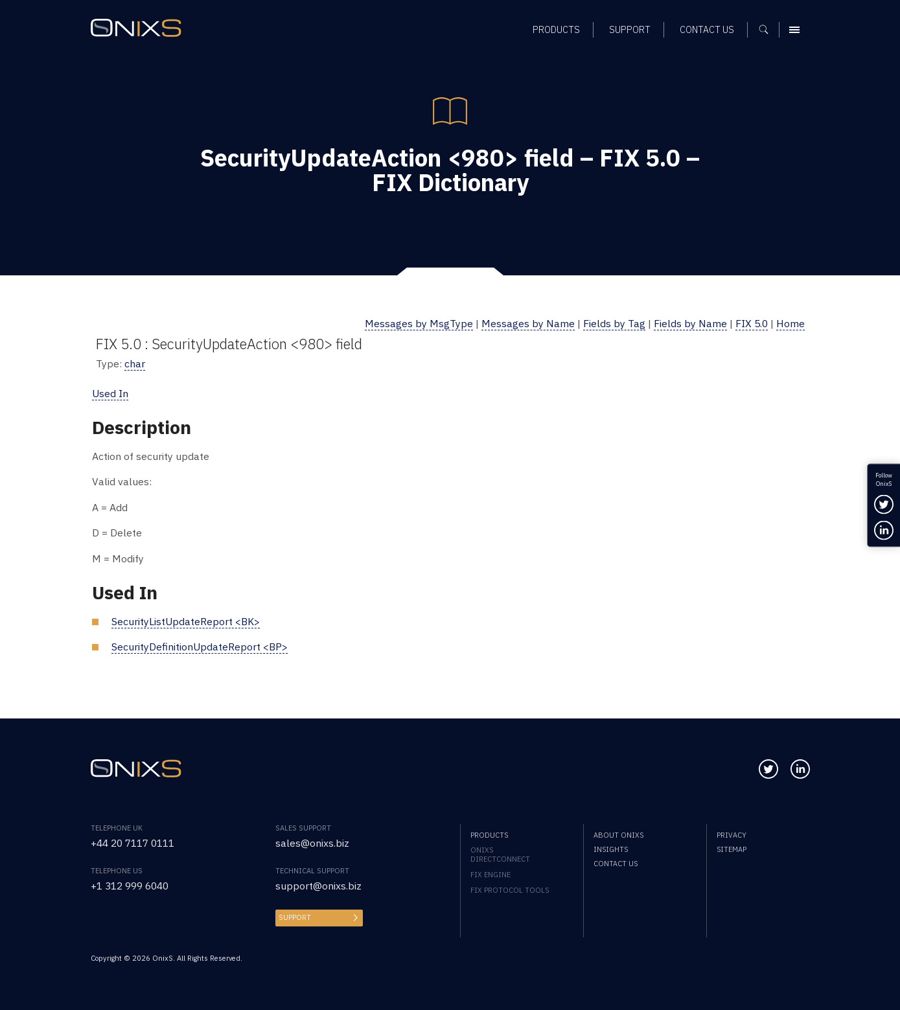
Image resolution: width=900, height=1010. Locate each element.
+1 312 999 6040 (129, 885)
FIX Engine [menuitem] (490, 874)
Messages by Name (528, 323)
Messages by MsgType (419, 323)
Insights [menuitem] (611, 849)
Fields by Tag (614, 323)
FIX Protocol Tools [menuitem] (509, 890)
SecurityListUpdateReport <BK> (185, 621)
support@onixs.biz (318, 885)
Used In (110, 393)
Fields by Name (690, 323)
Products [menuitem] (489, 835)
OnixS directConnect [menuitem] (500, 854)
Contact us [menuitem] (616, 863)
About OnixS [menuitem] (618, 835)
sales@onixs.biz (312, 842)
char (134, 363)
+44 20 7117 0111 (132, 842)
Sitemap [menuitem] (731, 849)
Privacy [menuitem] (731, 835)
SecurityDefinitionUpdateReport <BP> (199, 646)
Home (790, 323)
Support (295, 917)
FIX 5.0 (751, 323)
